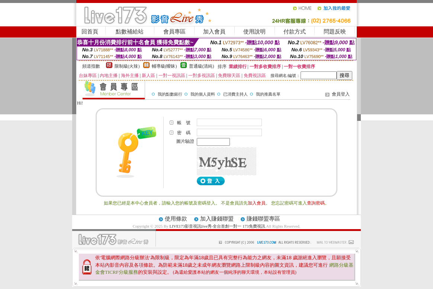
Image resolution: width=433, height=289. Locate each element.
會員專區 (174, 32)
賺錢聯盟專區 (263, 219)
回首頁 (89, 32)
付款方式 (294, 32)
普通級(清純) (201, 66)
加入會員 (214, 32)
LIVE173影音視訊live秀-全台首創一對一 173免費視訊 (217, 226)
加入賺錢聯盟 (217, 219)
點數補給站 (130, 32)
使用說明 (254, 32)
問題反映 (335, 32)
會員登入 (341, 94)
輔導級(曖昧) (164, 66)
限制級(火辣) (127, 66)
